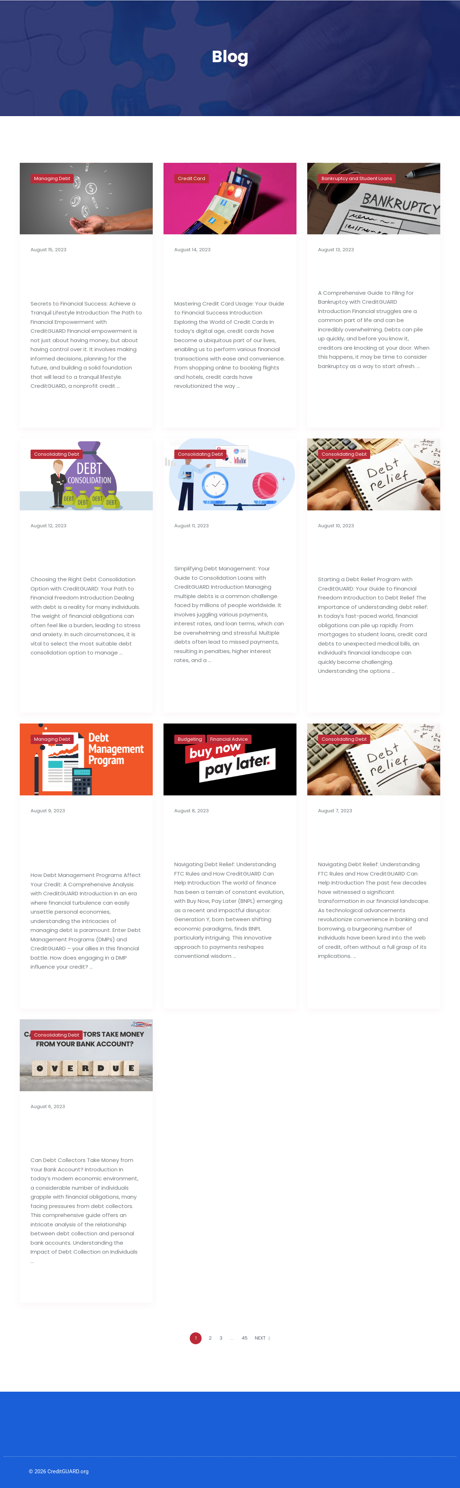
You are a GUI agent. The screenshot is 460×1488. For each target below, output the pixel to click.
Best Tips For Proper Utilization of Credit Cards (220, 276)
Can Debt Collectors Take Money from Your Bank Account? (83, 1132)
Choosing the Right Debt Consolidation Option (76, 551)
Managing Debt (52, 178)
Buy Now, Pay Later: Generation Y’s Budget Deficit (226, 836)
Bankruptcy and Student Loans (357, 178)
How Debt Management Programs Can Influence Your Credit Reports (86, 841)
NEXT (262, 1338)
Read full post (54, 409)
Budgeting (190, 739)
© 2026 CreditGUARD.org (58, 1471)
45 (245, 1338)
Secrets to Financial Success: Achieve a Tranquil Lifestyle (76, 276)
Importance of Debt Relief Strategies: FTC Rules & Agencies (367, 836)
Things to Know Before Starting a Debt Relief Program (370, 551)
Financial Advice (229, 739)
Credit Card (191, 178)
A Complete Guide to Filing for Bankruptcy (367, 270)
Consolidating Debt (56, 454)
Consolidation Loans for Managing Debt (229, 546)
